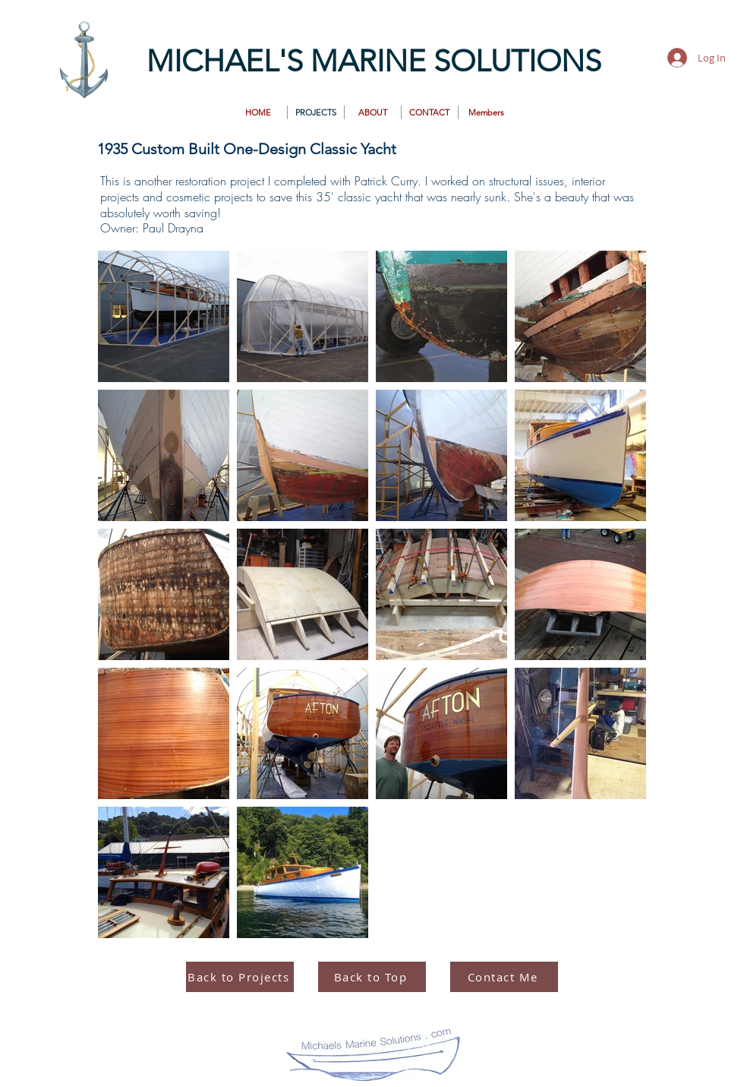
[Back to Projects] (240, 977)
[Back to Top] (372, 977)
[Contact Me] (504, 977)
